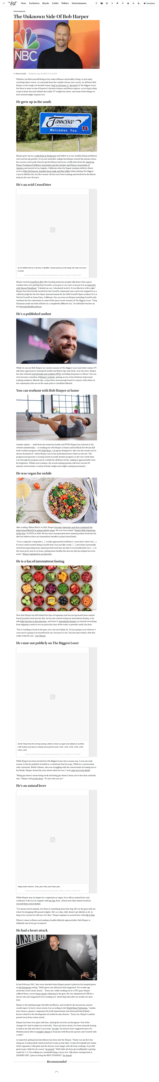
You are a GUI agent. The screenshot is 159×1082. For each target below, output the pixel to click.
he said (55, 1029)
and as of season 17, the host (64, 85)
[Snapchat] (128, 3)
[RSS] (138, 3)
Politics (65, 3)
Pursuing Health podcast (31, 307)
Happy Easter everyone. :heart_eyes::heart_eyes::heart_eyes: (39, 886)
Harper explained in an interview (37, 554)
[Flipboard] (117, 3)
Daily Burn (46, 451)
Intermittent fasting (67, 621)
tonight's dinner (44, 1032)
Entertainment (79, 3)
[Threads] (133, 3)
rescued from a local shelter (28, 904)
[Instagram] (107, 3)
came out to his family (80, 770)
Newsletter (149, 3)
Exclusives (34, 3)
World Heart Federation (77, 1008)
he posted (49, 1049)
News (23, 3)
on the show (37, 778)
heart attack (41, 994)
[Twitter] (112, 3)
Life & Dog (90, 915)
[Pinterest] (123, 3)
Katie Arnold (21, 74)
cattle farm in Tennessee (45, 156)
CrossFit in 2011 (37, 282)
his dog (52, 901)
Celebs (55, 3)
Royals (45, 3)
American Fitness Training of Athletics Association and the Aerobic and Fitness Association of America (55, 165)
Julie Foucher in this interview (33, 621)
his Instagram (25, 987)
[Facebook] (96, 3)
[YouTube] (101, 3)
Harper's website (47, 377)
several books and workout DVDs (46, 374)
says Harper (40, 636)
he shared (67, 1055)
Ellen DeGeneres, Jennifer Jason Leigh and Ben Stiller (46, 171)
